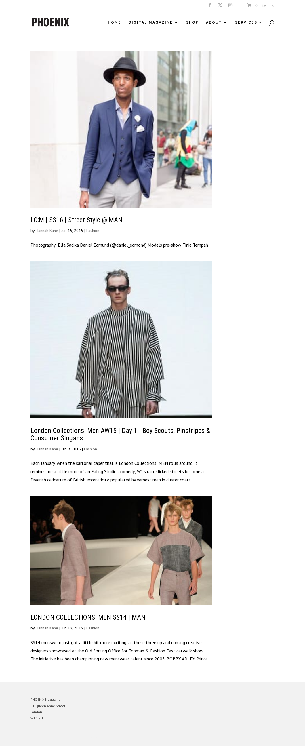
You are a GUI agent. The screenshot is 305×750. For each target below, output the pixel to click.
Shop (192, 22)
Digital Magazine (151, 22)
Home (114, 22)
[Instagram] (230, 7)
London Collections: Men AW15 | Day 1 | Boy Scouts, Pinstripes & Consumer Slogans (120, 434)
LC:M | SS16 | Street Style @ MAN (76, 220)
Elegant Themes (57, 737)
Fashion (92, 230)
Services (246, 22)
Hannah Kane (47, 230)
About (214, 22)
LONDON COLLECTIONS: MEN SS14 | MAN (87, 617)
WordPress (93, 737)
